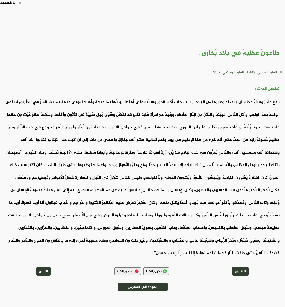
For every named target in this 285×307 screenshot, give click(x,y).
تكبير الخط (156, 271)
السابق (240, 271)
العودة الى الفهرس (142, 287)
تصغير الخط (127, 271)
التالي (43, 271)
